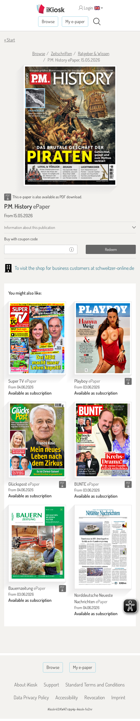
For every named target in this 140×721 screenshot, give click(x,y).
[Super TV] (37, 338)
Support (51, 684)
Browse (48, 21)
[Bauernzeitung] (37, 543)
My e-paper (75, 21)
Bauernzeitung (26, 588)
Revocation (94, 697)
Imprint (118, 697)
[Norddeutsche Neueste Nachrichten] (103, 547)
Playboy (87, 381)
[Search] (97, 22)
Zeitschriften (61, 53)
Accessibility (66, 697)
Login (86, 8)
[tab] (70, 239)
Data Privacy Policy (31, 697)
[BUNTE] (103, 440)
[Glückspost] (37, 440)
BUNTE (86, 484)
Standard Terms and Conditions (95, 684)
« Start (9, 40)
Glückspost (24, 484)
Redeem (111, 249)
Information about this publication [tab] (29, 227)
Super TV (22, 381)
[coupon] (35, 249)
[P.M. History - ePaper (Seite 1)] (70, 125)
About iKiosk (25, 684)
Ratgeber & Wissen (93, 53)
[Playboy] (103, 338)
